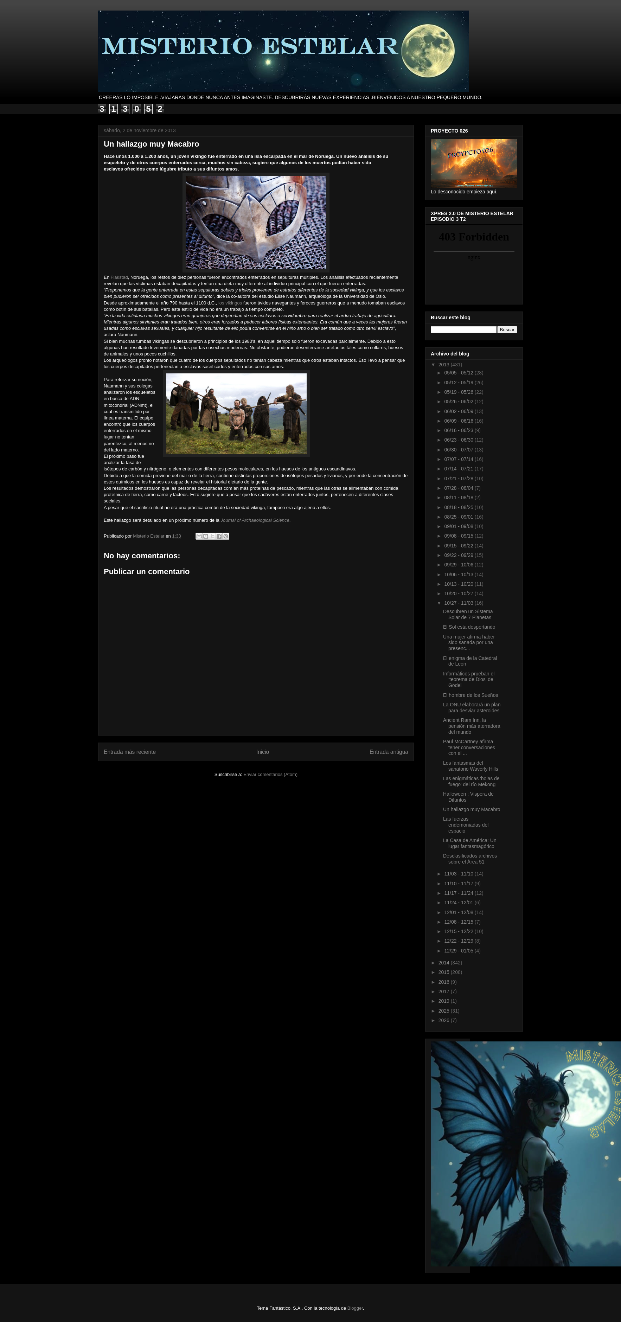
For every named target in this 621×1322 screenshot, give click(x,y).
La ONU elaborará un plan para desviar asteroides (471, 707)
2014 (444, 962)
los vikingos (230, 303)
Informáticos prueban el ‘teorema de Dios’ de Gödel (468, 679)
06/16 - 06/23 (459, 430)
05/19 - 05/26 (459, 392)
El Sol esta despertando (469, 627)
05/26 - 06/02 (459, 401)
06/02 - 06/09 (459, 411)
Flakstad (119, 277)
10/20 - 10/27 (459, 593)
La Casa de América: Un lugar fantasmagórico (470, 843)
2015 (444, 972)
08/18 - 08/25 (459, 507)
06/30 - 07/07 (459, 450)
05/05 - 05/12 (459, 373)
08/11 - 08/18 (459, 497)
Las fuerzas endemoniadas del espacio (465, 825)
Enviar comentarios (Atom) (270, 774)
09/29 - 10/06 (459, 564)
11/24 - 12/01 (459, 902)
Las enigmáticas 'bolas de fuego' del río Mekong (471, 781)
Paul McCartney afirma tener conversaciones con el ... (469, 747)
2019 (444, 1001)
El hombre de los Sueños (470, 695)
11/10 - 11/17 (459, 883)
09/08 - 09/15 (459, 536)
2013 (444, 364)
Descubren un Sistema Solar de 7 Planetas (468, 614)
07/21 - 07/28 (459, 478)
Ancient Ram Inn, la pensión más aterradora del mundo (471, 726)
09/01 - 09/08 (459, 526)
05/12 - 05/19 (459, 382)
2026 (444, 1020)
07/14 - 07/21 (459, 468)
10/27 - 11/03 (459, 603)
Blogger (355, 1308)
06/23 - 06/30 (459, 440)
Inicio (262, 752)
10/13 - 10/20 (459, 584)
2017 (444, 991)
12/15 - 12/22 (459, 931)
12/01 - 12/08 (459, 912)
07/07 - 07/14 (459, 459)
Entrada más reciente (130, 752)
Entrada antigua (389, 752)
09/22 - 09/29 (459, 555)
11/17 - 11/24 (459, 893)
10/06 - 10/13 (459, 574)
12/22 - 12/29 (459, 941)
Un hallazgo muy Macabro (471, 809)
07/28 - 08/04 (459, 488)
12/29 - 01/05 (459, 951)
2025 (444, 1011)
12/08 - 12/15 (459, 922)
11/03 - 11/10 (459, 874)
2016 (444, 982)
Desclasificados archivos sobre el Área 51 (470, 859)
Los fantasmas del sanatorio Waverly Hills (470, 766)
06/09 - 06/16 (459, 421)
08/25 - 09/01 (459, 517)
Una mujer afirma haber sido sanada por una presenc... (469, 643)
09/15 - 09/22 (459, 545)
